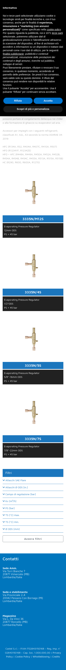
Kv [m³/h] (9, 501)
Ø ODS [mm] (11, 528)
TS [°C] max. (11, 514)
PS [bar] (9, 508)
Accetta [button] (48, 100)
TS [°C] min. (11, 521)
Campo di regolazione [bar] (19, 494)
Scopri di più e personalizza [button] (33, 109)
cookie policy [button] (54, 29)
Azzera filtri (33, 538)
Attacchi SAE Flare (14, 480)
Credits (56, 656)
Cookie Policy (22, 656)
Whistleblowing (41, 656)
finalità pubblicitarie (13, 53)
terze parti (57, 33)
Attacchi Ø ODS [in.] (15, 487)
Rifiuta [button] (18, 100)
